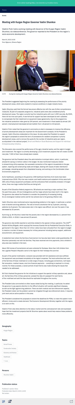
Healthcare (7, 357)
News (4, 10)
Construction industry (10, 348)
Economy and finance (10, 353)
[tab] (4, 401)
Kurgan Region (8, 331)
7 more (6, 361)
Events (4, 16)
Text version (5, 393)
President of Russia (10, 3)
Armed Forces (8, 344)
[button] (69, 70)
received (27, 225)
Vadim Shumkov (8, 109)
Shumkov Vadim (8, 375)
